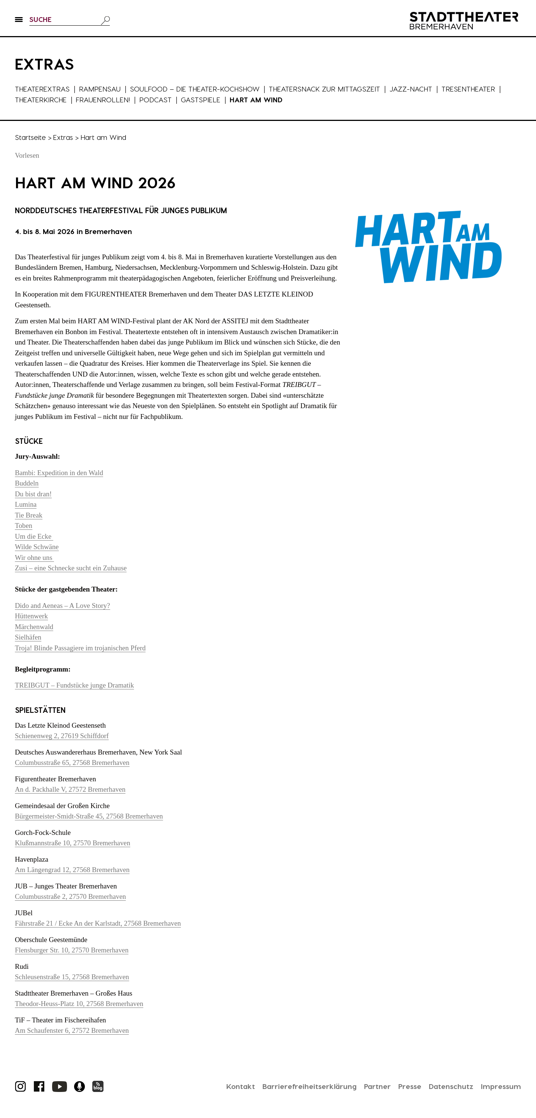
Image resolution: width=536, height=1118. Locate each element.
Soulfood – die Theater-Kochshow (196, 88)
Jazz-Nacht (413, 88)
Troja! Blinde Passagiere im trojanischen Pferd (81, 648)
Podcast (156, 99)
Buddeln (27, 483)
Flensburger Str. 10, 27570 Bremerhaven (72, 950)
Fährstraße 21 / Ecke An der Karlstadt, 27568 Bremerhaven (99, 923)
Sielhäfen (28, 637)
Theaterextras (42, 88)
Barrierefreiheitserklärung (305, 1086)
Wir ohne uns (34, 557)
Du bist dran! (33, 494)
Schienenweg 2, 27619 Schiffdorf (62, 736)
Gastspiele (201, 99)
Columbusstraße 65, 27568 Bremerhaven (73, 762)
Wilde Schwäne (37, 547)
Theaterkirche (41, 99)
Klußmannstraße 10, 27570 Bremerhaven (73, 843)
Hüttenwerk (31, 616)
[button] (18, 23)
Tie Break (29, 515)
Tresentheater (471, 88)
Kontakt (234, 1086)
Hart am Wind (257, 99)
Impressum (500, 1086)
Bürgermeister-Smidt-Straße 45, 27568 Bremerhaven (90, 816)
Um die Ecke (34, 536)
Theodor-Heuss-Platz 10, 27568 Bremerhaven (80, 1004)
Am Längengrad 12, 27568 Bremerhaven (73, 870)
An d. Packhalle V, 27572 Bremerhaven (71, 789)
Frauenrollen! (104, 99)
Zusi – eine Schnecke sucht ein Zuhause (71, 568)
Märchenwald (34, 627)
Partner (374, 1086)
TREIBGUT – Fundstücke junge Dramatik (75, 685)
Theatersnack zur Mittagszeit (327, 88)
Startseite (30, 137)
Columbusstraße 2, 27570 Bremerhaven (71, 896)
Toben (23, 525)
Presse (407, 1086)
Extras (63, 137)
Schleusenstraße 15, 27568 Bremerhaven (72, 977)
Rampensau (100, 88)
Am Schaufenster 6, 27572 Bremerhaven (72, 1030)
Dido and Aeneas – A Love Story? (63, 605)
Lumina (26, 504)
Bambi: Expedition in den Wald (59, 473)
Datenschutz (450, 1086)
